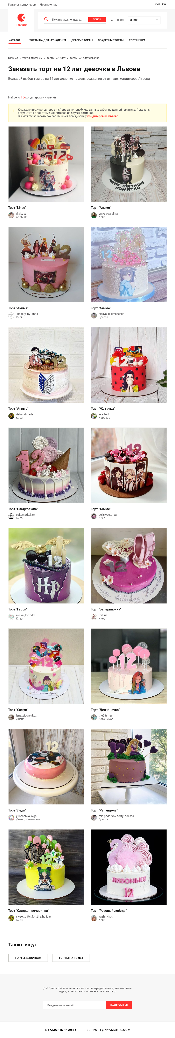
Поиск (97, 19)
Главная (13, 58)
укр (157, 4)
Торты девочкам (32, 58)
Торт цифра (137, 40)
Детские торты (82, 40)
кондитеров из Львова (102, 116)
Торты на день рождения (47, 40)
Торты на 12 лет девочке (84, 58)
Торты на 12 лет (56, 58)
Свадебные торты (111, 40)
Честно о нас (48, 4)
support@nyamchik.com (108, 1029)
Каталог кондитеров (22, 4)
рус (164, 4)
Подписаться (119, 1004)
